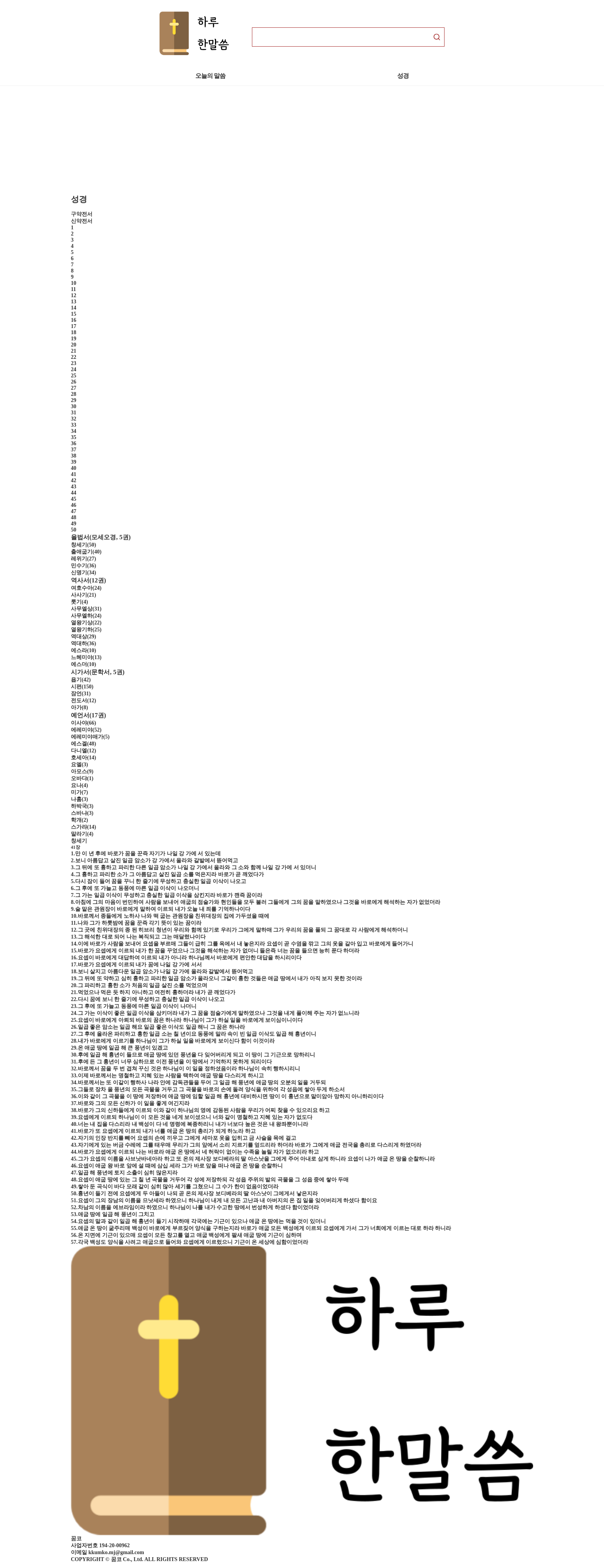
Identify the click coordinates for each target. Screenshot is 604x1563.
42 (73, 480)
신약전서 (81, 221)
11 (73, 289)
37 (73, 450)
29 (73, 400)
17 (73, 326)
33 (73, 425)
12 (73, 295)
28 (73, 394)
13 (73, 302)
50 (73, 530)
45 (73, 499)
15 (73, 314)
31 (73, 413)
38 (73, 456)
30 (73, 406)
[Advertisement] (231, 140)
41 (73, 474)
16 (73, 320)
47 (73, 511)
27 (73, 388)
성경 (403, 76)
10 (73, 283)
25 (73, 376)
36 (73, 443)
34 (73, 431)
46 (73, 505)
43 (73, 487)
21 (73, 351)
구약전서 (81, 214)
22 (73, 357)
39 (73, 462)
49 (73, 524)
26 (73, 382)
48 (73, 517)
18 (73, 332)
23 (73, 363)
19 (73, 339)
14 (73, 308)
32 (73, 419)
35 (73, 437)
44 (73, 493)
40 (73, 468)
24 (73, 369)
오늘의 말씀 (210, 76)
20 (73, 345)
